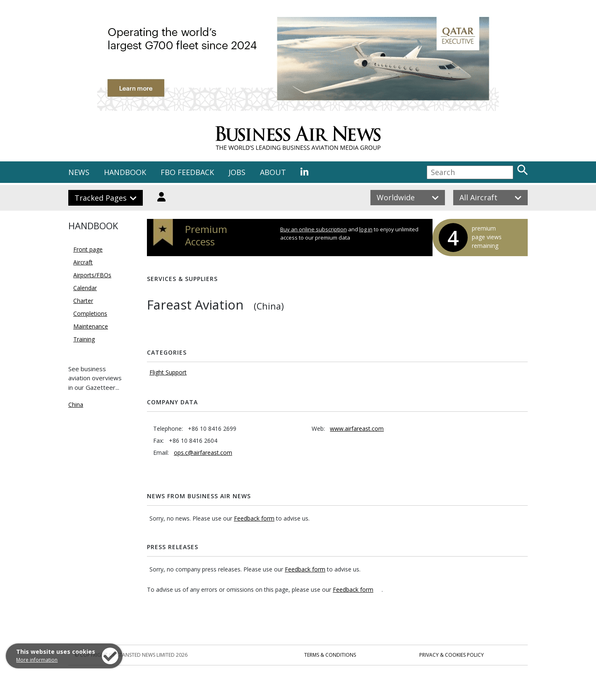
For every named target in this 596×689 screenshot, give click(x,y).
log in (365, 229)
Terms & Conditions (330, 654)
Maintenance (90, 326)
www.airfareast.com (357, 428)
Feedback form (254, 518)
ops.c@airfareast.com (203, 452)
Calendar (85, 288)
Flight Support (168, 372)
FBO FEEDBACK (187, 172)
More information (37, 659)
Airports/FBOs (92, 275)
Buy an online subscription (313, 229)
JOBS (236, 172)
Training (84, 339)
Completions (90, 313)
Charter (83, 301)
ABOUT (273, 172)
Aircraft (83, 262)
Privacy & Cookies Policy (451, 654)
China (75, 404)
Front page (88, 249)
